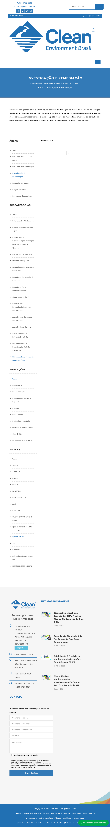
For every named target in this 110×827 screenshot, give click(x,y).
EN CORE (16, 510)
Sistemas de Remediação (23, 167)
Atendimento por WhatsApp (93, 823)
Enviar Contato (31, 773)
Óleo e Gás (17, 434)
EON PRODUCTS (19, 498)
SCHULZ (15, 485)
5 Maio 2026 (59, 626)
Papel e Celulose (19, 392)
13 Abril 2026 (59, 666)
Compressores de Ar (21, 297)
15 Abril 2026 (59, 646)
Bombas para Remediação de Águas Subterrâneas (21, 307)
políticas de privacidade (38, 813)
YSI (13, 543)
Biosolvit (15, 550)
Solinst (15, 465)
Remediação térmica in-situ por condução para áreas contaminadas (68, 639)
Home (40, 87)
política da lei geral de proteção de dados (69, 813)
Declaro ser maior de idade (24, 755)
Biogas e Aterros (19, 190)
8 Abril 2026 (59, 689)
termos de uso (78, 818)
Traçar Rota (21, 648)
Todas (14, 150)
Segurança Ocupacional (22, 196)
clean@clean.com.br (25, 6)
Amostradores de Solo (21, 327)
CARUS (15, 478)
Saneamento (17, 415)
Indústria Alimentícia (21, 421)
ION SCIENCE (18, 537)
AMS (14, 504)
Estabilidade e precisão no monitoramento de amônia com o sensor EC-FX (67, 659)
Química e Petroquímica (22, 427)
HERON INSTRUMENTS (22, 566)
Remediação (17, 385)
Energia (15, 408)
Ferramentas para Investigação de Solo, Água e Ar (21, 346)
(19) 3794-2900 (24, 3)
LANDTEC (16, 491)
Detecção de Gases (20, 183)
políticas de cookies (61, 818)
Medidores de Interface (22, 254)
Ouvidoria (69, 823)
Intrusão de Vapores (20, 261)
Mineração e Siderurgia (22, 440)
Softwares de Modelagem (23, 221)
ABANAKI (16, 472)
